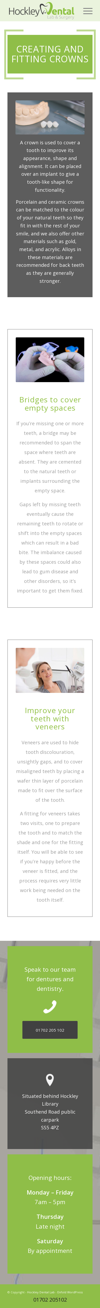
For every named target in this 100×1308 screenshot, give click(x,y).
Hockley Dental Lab (41, 1292)
